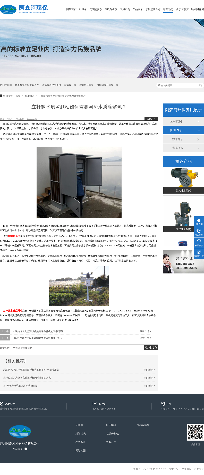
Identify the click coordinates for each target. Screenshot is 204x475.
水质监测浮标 (153, 9)
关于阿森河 (182, 9)
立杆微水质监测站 (12, 310)
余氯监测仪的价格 (51, 85)
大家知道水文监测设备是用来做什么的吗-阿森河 (38, 331)
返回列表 (151, 119)
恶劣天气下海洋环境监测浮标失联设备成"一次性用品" (31, 369)
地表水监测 (14, 236)
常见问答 (177, 147)
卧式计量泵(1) (183, 190)
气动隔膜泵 (95, 9)
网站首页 (71, 9)
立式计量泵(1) (183, 229)
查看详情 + (145, 331)
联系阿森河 (197, 9)
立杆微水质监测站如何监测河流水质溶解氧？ (62, 95)
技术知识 (177, 139)
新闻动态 (168, 9)
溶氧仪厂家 (70, 85)
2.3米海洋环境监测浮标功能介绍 (20, 385)
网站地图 (80, 450)
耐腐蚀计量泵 (86, 85)
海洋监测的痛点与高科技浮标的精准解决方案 (27, 377)
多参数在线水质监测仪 (27, 85)
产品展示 (138, 9)
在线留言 (80, 442)
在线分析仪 (111, 9)
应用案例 (125, 9)
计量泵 (83, 9)
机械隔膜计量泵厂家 (107, 85)
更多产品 (111, 442)
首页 (18, 95)
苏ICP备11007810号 (155, 469)
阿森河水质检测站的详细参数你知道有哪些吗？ (38, 337)
